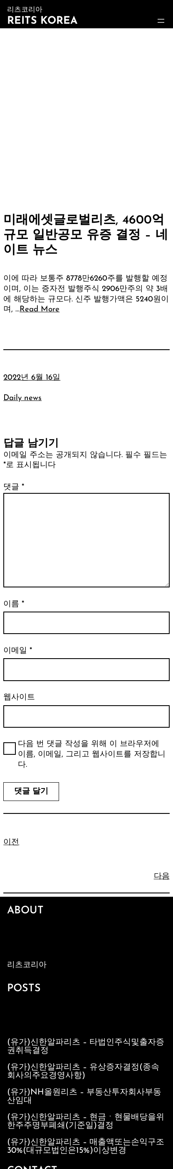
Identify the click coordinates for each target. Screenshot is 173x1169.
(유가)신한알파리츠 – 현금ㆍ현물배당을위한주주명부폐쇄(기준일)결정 (85, 1121)
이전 (11, 842)
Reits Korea (42, 21)
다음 (162, 876)
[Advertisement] (86, 119)
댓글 (13, 487)
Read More (39, 309)
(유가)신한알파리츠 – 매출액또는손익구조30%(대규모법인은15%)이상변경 (85, 1146)
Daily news (22, 398)
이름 (13, 604)
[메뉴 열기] (161, 21)
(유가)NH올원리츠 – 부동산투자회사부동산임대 (84, 1096)
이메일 (17, 651)
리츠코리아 (27, 965)
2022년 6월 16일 (31, 378)
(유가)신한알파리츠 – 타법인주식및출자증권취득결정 (85, 1046)
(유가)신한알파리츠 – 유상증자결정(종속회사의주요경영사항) (83, 1071)
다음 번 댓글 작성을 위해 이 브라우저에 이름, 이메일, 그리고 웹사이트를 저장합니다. (92, 754)
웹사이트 (19, 697)
